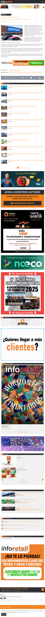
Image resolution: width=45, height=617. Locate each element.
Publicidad (9, 588)
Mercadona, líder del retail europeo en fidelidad (13, 528)
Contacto (3, 588)
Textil (29, 72)
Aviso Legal (25, 588)
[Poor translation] (4, 598)
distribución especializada (15, 70)
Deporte (25, 72)
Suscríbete (25, 589)
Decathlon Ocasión (13, 72)
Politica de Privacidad (6, 589)
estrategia (20, 72)
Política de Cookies (17, 589)
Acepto (3, 614)
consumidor (34, 72)
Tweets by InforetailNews (6, 538)
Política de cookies (25, 612)
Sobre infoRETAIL (17, 588)
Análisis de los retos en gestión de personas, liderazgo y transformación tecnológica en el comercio (22, 521)
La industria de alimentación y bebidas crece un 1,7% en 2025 (16, 525)
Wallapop (39, 72)
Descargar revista (22, 431)
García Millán (20, 468)
